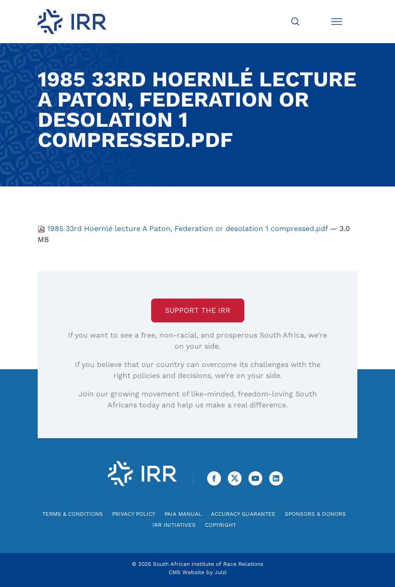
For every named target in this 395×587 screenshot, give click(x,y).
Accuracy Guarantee (243, 514)
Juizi (220, 572)
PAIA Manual (183, 514)
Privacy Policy (133, 514)
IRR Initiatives (174, 525)
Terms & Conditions (72, 514)
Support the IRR (198, 310)
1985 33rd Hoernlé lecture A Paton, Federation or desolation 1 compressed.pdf (184, 228)
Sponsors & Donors (315, 514)
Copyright (220, 525)
